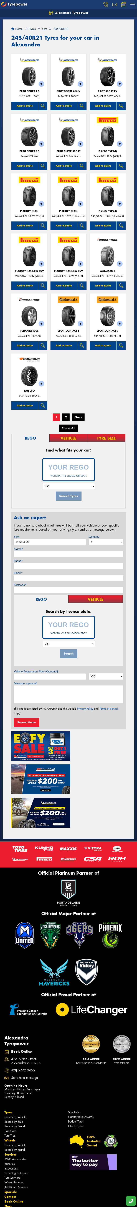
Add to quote (25, 105)
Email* (18, 573)
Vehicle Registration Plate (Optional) (36, 671)
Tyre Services (12, 1141)
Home (16, 29)
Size (16, 537)
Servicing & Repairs (16, 1136)
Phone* (18, 561)
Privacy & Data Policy (25, 1201)
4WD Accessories (15, 1122)
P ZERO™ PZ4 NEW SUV (29, 271)
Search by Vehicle (15, 1080)
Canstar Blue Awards (80, 1080)
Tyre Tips (9, 1099)
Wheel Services (13, 1146)
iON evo (29, 390)
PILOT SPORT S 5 (29, 151)
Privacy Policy (85, 708)
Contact (10, 1160)
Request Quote (26, 722)
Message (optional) (25, 683)
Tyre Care (10, 1094)
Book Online (13, 1165)
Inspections (11, 1132)
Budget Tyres (75, 1085)
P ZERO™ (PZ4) (107, 151)
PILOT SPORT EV (107, 91)
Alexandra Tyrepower (68, 13)
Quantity (94, 537)
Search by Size (13, 1085)
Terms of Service (109, 708)
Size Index (74, 1076)
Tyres (8, 1076)
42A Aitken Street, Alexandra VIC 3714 (26, 1024)
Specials (10, 1155)
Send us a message (24, 1041)
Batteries (9, 1127)
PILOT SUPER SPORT (68, 151)
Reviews (10, 1184)
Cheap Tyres (75, 1089)
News (8, 1174)
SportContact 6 (68, 330)
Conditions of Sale (47, 1201)
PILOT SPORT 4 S (29, 91)
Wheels (10, 1104)
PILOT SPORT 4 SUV (68, 91)
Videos (9, 1179)
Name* (18, 549)
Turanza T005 (29, 330)
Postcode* (20, 585)
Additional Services (16, 1150)
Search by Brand (14, 1090)
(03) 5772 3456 (23, 1034)
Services (10, 1118)
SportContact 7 (107, 330)
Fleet (8, 1170)
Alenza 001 (107, 271)
